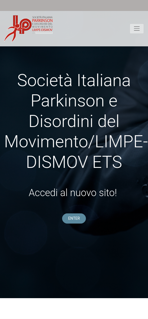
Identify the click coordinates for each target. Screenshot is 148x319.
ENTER (74, 218)
